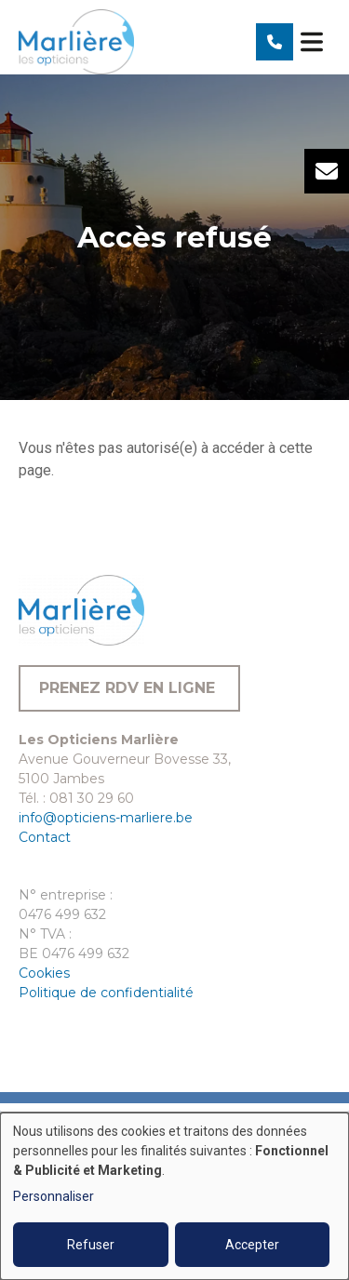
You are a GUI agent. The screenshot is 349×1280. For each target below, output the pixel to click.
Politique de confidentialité (106, 992)
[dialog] (174, 1196)
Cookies (44, 973)
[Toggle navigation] (311, 41)
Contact (45, 837)
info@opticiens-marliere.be (106, 817)
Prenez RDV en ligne (129, 688)
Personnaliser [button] (53, 1196)
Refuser (90, 1244)
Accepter (252, 1244)
